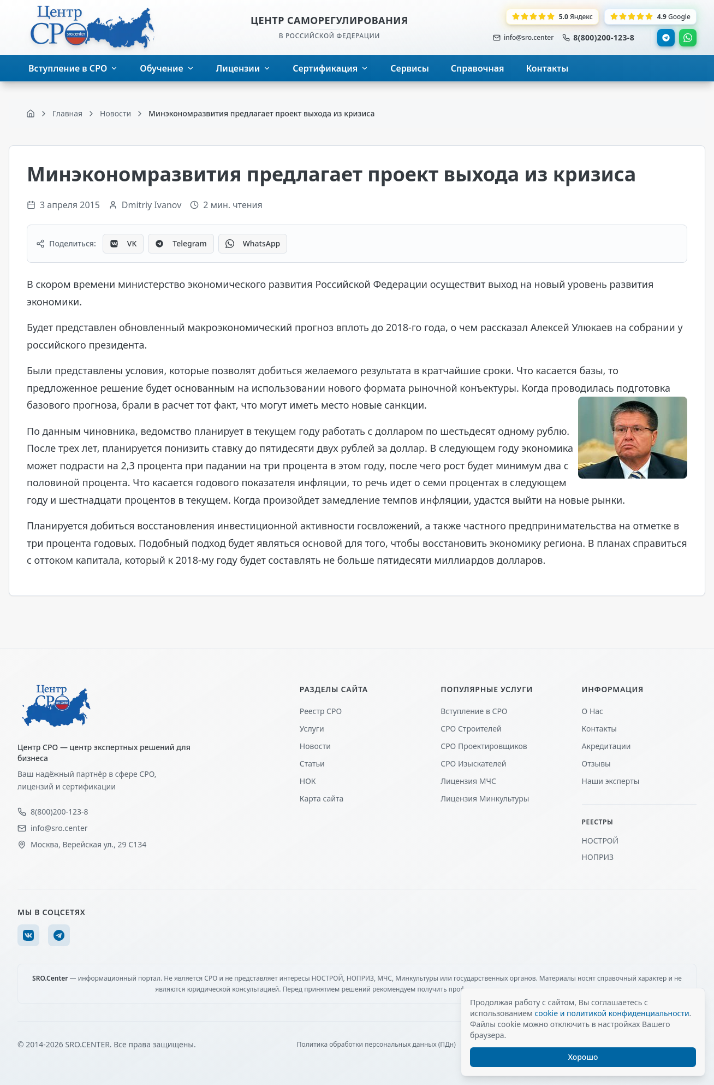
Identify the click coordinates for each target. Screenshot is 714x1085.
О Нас (592, 711)
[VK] (28, 935)
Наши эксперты (611, 781)
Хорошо (583, 1057)
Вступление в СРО (474, 711)
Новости (315, 746)
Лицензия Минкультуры (485, 798)
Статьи (312, 763)
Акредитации (606, 746)
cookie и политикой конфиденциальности (611, 1013)
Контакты (599, 728)
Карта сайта (321, 798)
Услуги (312, 728)
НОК (308, 781)
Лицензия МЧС (468, 781)
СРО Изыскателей (473, 763)
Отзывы (596, 763)
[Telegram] (59, 935)
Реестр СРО (321, 711)
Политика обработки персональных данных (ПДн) (376, 1044)
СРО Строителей (471, 728)
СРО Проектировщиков (484, 746)
